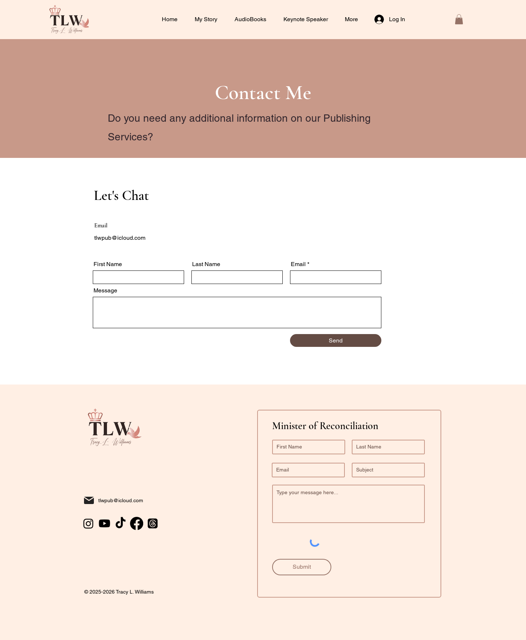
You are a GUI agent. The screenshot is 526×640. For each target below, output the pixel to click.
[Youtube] (512, 329)
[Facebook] (512, 345)
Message (105, 291)
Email (298, 264)
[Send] (335, 340)
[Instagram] (512, 312)
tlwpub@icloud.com (119, 237)
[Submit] (301, 567)
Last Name (206, 264)
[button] (308, 19)
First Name (108, 264)
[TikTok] (512, 295)
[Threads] (152, 523)
